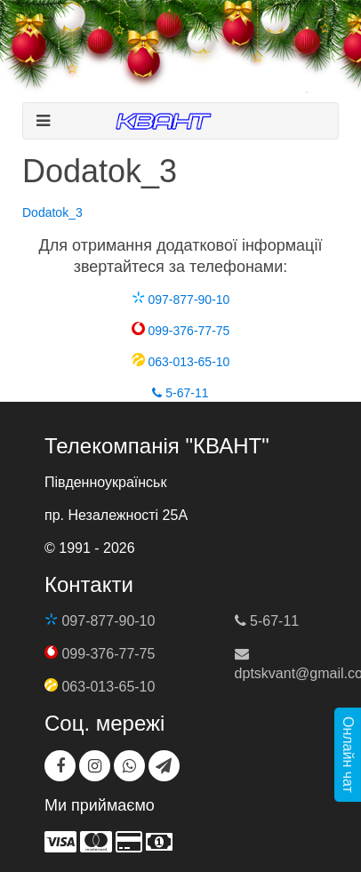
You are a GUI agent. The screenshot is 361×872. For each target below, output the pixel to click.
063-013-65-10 (181, 362)
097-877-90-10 (181, 299)
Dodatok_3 (52, 212)
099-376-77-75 (181, 331)
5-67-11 (180, 393)
